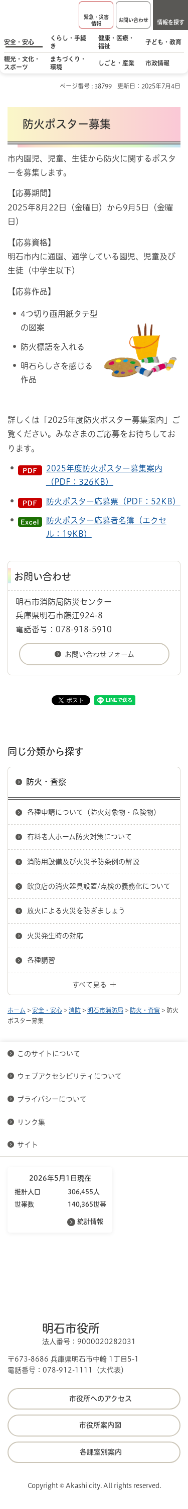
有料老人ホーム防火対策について (79, 836)
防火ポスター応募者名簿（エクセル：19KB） (106, 527)
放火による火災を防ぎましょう (76, 910)
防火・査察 (46, 782)
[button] (96, 14)
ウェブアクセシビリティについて (69, 1076)
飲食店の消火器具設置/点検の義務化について (98, 886)
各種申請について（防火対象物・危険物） (93, 812)
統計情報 (90, 1221)
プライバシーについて (52, 1099)
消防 (75, 1010)
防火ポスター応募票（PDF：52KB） (113, 501)
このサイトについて (48, 1053)
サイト (28, 1144)
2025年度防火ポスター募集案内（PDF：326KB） (104, 475)
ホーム (17, 1010)
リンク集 (31, 1122)
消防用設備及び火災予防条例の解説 (83, 861)
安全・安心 (47, 1010)
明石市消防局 (105, 1010)
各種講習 (41, 960)
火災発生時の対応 (55, 935)
